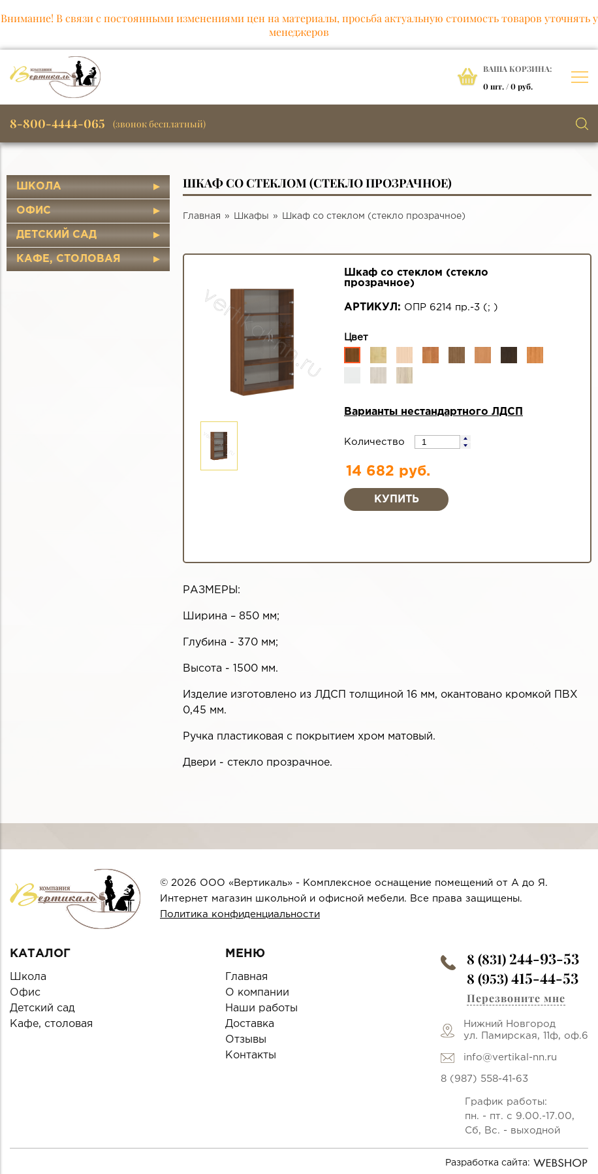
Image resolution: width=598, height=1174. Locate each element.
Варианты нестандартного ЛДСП (433, 412)
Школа (38, 186)
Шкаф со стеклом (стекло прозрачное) (373, 216)
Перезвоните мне (516, 998)
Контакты (250, 1055)
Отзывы (245, 1040)
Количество (376, 442)
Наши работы (261, 1008)
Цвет (356, 337)
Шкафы (251, 216)
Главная (202, 216)
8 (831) (523, 959)
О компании (257, 993)
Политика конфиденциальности (240, 914)
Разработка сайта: (516, 1162)
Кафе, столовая (68, 259)
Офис (33, 211)
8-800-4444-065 (57, 123)
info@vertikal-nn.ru (510, 1057)
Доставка (249, 1024)
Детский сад (56, 235)
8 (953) (522, 978)
